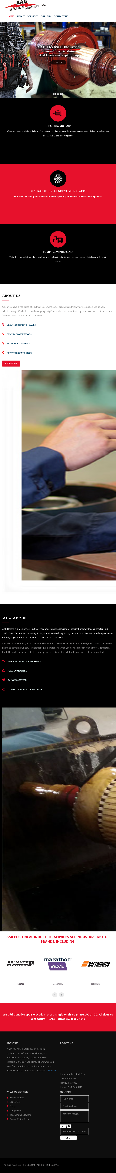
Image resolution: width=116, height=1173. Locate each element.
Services (33, 16)
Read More (11, 363)
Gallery (46, 16)
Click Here (58, 62)
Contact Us (61, 16)
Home (11, 16)
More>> (52, 1070)
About (21, 16)
